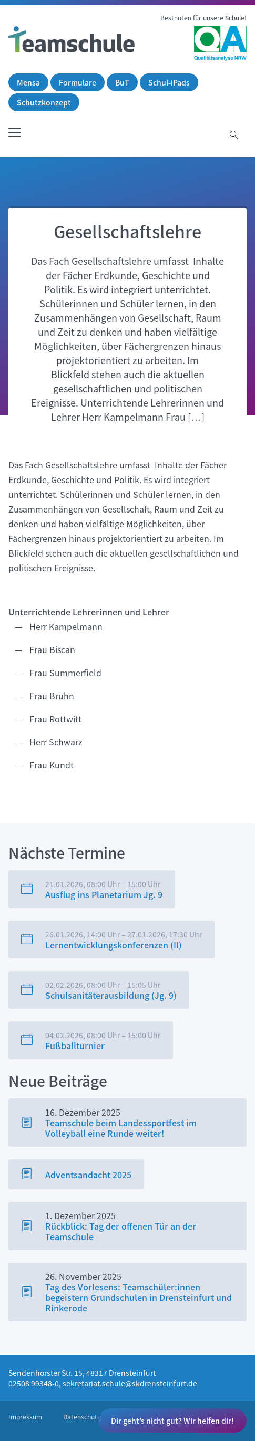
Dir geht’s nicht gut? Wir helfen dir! (172, 1420)
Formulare (77, 82)
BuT (122, 82)
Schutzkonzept (44, 102)
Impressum (25, 1417)
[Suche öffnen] (234, 135)
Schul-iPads (169, 82)
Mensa (28, 82)
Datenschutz (81, 1417)
